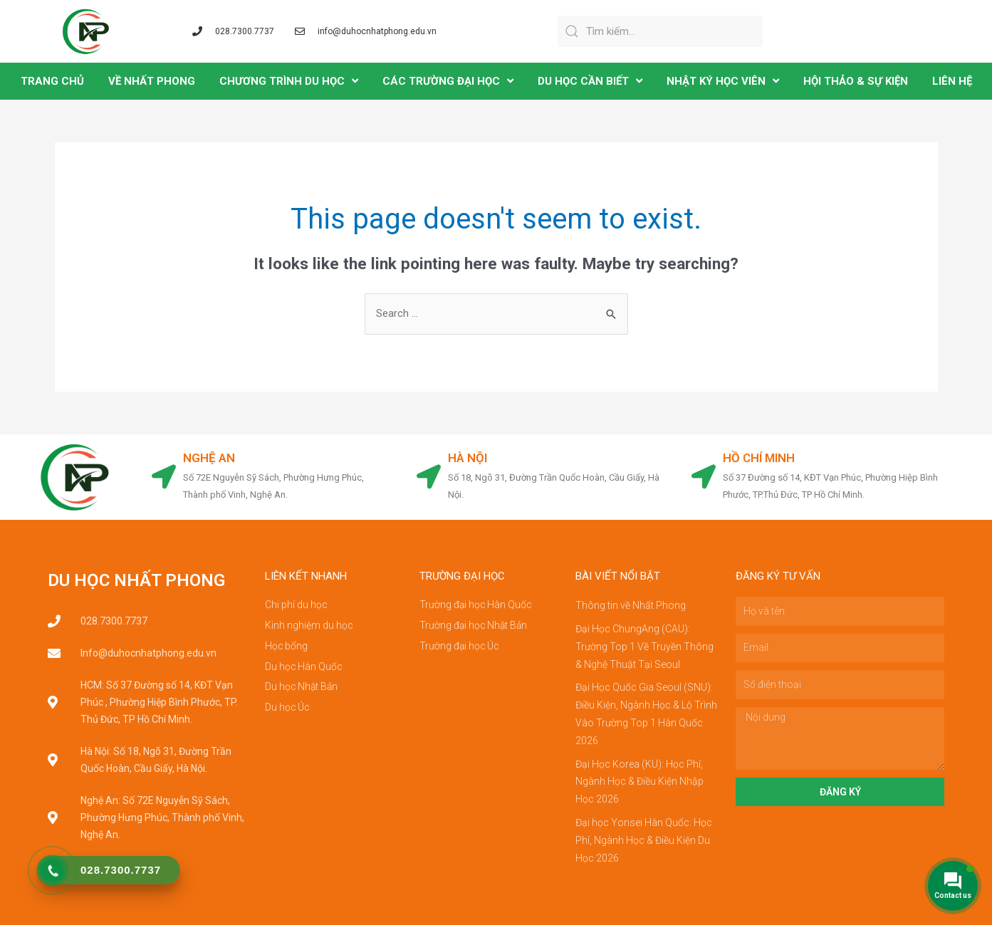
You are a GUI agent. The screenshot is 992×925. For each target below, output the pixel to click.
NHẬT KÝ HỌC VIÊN (723, 80)
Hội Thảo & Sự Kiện (855, 81)
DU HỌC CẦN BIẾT (590, 80)
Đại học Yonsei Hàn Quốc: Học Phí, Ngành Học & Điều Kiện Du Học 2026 (643, 833)
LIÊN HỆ (952, 81)
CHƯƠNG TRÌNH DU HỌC (288, 80)
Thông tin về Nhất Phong (630, 605)
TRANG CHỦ (52, 81)
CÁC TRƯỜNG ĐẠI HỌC (447, 80)
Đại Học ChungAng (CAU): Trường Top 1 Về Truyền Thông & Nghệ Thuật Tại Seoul (644, 645)
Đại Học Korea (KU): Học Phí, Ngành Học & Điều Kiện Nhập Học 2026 (639, 776)
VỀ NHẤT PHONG (151, 81)
